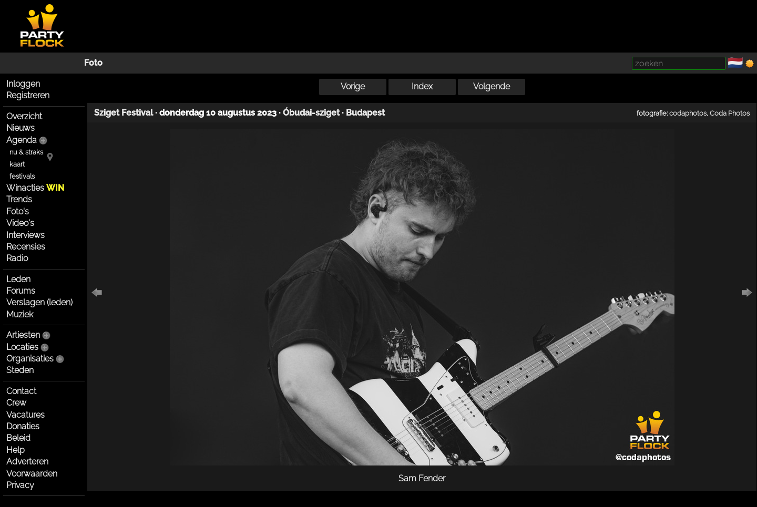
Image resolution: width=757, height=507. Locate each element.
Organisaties (30, 359)
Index (422, 86)
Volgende (491, 86)
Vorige (353, 86)
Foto (93, 63)
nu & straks (26, 152)
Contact (21, 391)
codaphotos (688, 113)
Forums (20, 291)
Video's (20, 223)
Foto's (17, 211)
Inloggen (23, 84)
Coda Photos (730, 113)
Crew (16, 403)
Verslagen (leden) (39, 302)
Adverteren (27, 462)
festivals (22, 176)
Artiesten (23, 335)
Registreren (27, 95)
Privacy (20, 485)
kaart (17, 164)
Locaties (22, 347)
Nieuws (20, 128)
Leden (18, 279)
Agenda (21, 140)
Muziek (19, 314)
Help (15, 450)
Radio (17, 258)
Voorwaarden (31, 474)
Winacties (35, 188)
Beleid (18, 438)
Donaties (22, 426)
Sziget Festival (123, 113)
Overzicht (24, 116)
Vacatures (25, 415)
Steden (20, 370)
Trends (19, 199)
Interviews (25, 235)
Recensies (25, 247)
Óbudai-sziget (311, 113)
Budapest (365, 113)
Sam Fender (421, 478)
